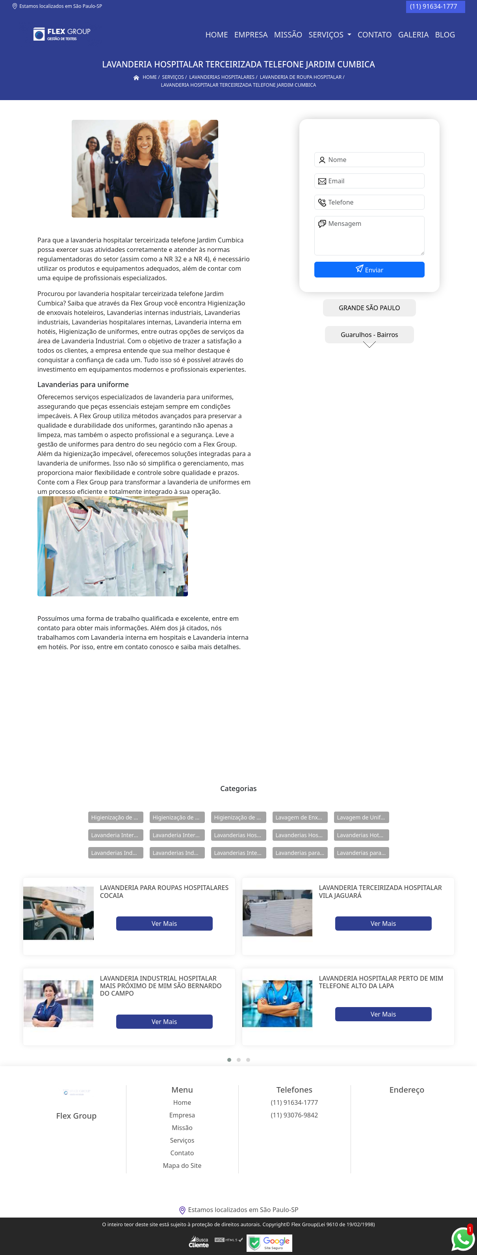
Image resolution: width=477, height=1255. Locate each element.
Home (216, 34)
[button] (229, 1060)
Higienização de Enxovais (117, 817)
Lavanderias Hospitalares (240, 835)
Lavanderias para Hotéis (302, 853)
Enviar (374, 270)
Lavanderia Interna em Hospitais (117, 835)
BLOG (445, 34)
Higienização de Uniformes (240, 817)
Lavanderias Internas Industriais (240, 853)
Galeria (413, 34)
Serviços (327, 34)
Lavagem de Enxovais (302, 817)
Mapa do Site (182, 1165)
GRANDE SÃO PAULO (369, 308)
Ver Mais (164, 923)
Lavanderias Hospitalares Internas (302, 835)
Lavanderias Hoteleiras (363, 835)
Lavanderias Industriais (117, 853)
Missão (288, 34)
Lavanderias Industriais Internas (179, 853)
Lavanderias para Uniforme (363, 853)
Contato (375, 34)
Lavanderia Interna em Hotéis (179, 835)
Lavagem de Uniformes (363, 817)
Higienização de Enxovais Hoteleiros (179, 817)
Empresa (251, 34)
